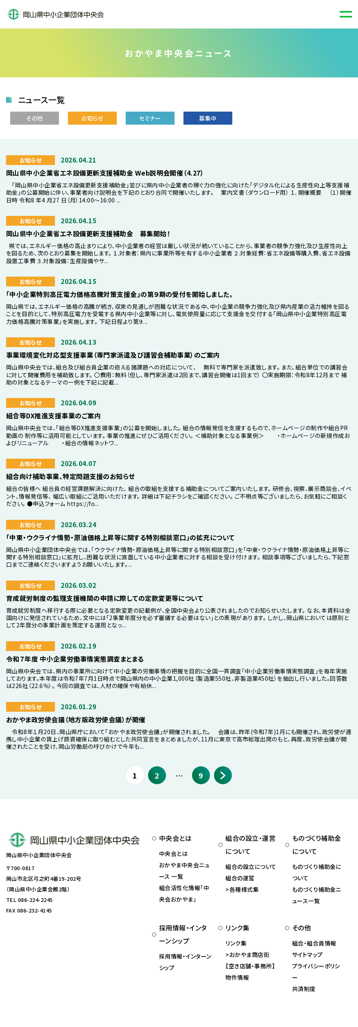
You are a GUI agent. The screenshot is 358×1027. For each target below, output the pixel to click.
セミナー (150, 118)
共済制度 (304, 989)
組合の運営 (239, 878)
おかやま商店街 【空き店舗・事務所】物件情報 (250, 965)
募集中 (207, 118)
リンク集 (236, 943)
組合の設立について (250, 866)
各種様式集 (244, 889)
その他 (34, 118)
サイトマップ (307, 954)
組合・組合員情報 (314, 943)
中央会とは (173, 853)
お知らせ (92, 118)
